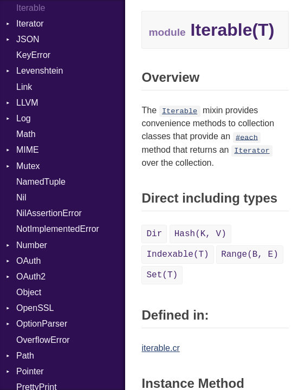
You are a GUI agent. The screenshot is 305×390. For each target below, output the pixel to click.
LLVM (27, 102)
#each (247, 137)
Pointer (30, 371)
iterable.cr (160, 348)
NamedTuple (41, 181)
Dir (154, 234)
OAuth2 (31, 276)
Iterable (179, 111)
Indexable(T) (177, 254)
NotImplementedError (57, 228)
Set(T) (162, 275)
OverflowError (43, 339)
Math (26, 134)
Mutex (28, 166)
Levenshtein (39, 70)
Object (28, 292)
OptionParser (41, 323)
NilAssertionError (49, 213)
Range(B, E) (249, 254)
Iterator (30, 23)
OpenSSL (35, 308)
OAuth (28, 260)
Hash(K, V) (200, 234)
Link (24, 87)
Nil (21, 197)
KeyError (33, 55)
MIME (27, 149)
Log (23, 118)
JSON (28, 39)
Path (25, 355)
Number (31, 245)
